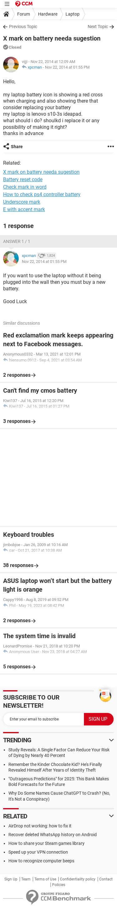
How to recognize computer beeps (41, 860)
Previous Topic (23, 26)
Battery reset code (22, 179)
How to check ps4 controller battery (41, 194)
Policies (58, 885)
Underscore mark (21, 202)
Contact (106, 879)
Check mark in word (24, 187)
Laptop (73, 14)
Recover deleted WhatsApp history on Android (52, 834)
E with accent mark (24, 209)
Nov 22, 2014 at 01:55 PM (67, 67)
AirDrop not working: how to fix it (39, 825)
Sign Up (10, 879)
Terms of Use (45, 879)
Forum (23, 14)
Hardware (47, 14)
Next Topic (98, 26)
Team (26, 879)
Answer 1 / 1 (16, 241)
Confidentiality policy (77, 879)
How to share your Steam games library (46, 843)
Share (17, 146)
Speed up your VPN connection (38, 852)
